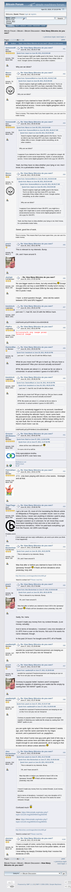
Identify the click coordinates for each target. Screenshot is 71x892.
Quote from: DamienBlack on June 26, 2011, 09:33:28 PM (36, 383)
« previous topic (49, 37)
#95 (64, 585)
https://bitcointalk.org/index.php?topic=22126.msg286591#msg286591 (31, 820)
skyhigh (9, 277)
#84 (64, 174)
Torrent (8, 23)
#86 (64, 278)
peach (8, 244)
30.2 (13, 21)
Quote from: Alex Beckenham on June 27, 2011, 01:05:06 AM (37, 590)
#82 (64, 74)
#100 (63, 839)
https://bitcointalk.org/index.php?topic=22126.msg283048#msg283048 (32, 813)
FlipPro (9, 327)
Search (23, 25)
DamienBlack (11, 347)
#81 (64, 49)
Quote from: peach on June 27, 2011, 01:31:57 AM (33, 704)
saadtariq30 (11, 644)
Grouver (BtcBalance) (11, 435)
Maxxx (8, 73)
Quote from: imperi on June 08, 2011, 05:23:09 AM (33, 53)
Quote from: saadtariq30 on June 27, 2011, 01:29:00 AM (35, 670)
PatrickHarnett (12, 470)
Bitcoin (20, 31)
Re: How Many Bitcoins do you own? (37, 48)
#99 (64, 752)
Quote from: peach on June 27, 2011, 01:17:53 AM (33, 757)
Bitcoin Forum (10, 31)
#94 (64, 547)
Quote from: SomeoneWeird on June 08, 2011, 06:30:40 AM (36, 179)
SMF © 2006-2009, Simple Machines (48, 884)
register (33, 14)
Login (30, 25)
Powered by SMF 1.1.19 (26, 884)
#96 (64, 645)
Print (63, 39)
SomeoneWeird (12, 48)
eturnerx (9, 838)
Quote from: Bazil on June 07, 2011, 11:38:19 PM (33, 439)
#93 (64, 506)
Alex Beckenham (11, 547)
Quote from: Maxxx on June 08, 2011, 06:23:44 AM (33, 127)
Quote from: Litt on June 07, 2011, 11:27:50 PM (34, 442)
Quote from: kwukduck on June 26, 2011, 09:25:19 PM (35, 352)
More (43, 25)
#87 (64, 307)
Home (11, 25)
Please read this (36, 580)
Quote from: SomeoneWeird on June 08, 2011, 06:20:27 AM (36, 78)
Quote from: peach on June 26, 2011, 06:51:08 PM (33, 551)
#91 (64, 435)
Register (36, 25)
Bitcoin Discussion (32, 31)
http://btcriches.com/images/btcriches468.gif (31, 576)
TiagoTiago (10, 505)
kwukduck (10, 306)
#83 (64, 123)
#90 (64, 378)
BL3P (17, 466)
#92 (64, 471)
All (23, 40)
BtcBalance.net (21, 462)
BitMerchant (20, 464)
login (26, 14)
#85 (64, 245)
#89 (64, 348)
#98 (64, 699)
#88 (64, 328)
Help (17, 25)
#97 (64, 666)
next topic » (61, 37)
